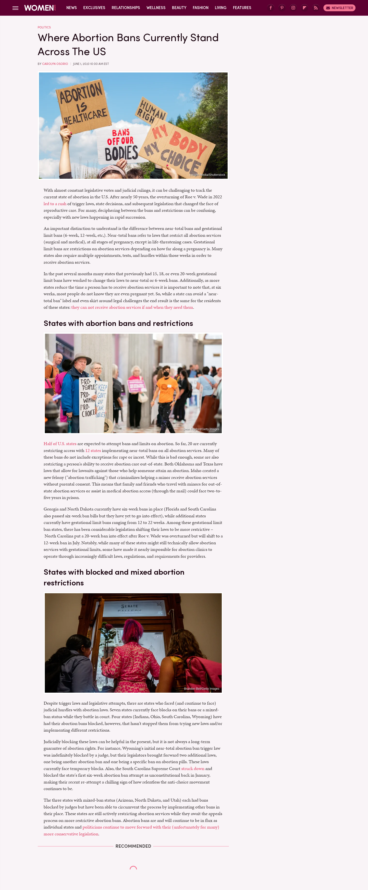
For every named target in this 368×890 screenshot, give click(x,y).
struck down (192, 768)
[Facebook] (270, 8)
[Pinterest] (282, 8)
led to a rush (55, 203)
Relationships (126, 7)
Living (221, 7)
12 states (93, 450)
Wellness (156, 7)
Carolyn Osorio (55, 64)
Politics (44, 27)
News (71, 7)
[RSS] (315, 8)
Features (242, 7)
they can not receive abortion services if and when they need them (132, 307)
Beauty (179, 7)
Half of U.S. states (60, 443)
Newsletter (339, 8)
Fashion (201, 7)
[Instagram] (293, 8)
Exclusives (94, 7)
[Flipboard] (304, 8)
